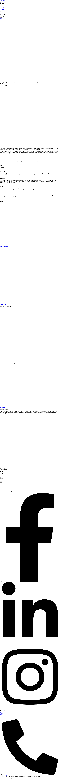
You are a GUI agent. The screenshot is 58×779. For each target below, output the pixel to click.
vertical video (3, 304)
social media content (4, 246)
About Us (3, 8)
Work (3, 9)
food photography (3, 361)
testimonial (2, 407)
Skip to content (2, 0)
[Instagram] (30, 708)
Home (3, 7)
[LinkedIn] (30, 645)
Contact (3, 10)
